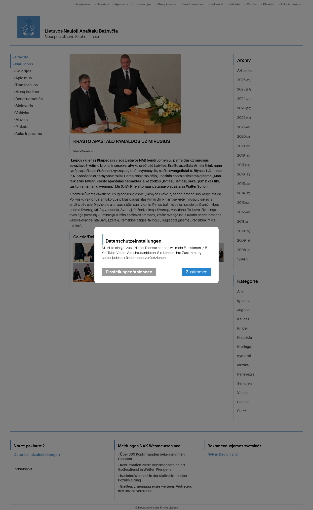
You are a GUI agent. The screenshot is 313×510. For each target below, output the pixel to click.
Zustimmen (196, 272)
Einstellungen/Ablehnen (129, 272)
